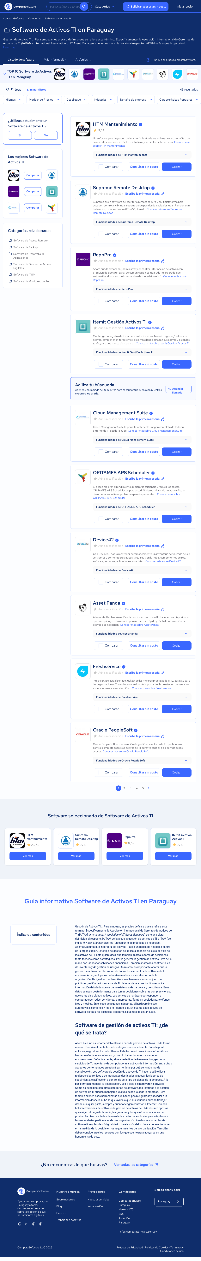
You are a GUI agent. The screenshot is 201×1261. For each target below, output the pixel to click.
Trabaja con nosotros (68, 1220)
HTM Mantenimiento (115, 124)
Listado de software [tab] (21, 60)
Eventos (61, 1213)
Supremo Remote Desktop (121, 188)
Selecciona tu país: (167, 1190)
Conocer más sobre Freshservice (151, 688)
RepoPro (102, 255)
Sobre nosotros (65, 1199)
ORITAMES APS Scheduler (121, 473)
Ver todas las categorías (136, 1164)
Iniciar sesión (185, 6)
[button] (142, 155)
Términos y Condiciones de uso (172, 1249)
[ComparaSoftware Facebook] (33, 1224)
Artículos (83, 60)
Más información (55, 60)
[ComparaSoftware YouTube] (26, 1224)
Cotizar (176, 167)
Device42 (103, 540)
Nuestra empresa (68, 1192)
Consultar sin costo (144, 167)
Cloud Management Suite (120, 413)
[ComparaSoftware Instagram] (40, 1224)
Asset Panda (106, 603)
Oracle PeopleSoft (113, 730)
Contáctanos (127, 1192)
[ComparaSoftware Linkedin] (19, 1224)
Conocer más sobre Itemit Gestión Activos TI (162, 343)
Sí (19, 135)
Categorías (105, 6)
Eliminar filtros (36, 89)
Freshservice (107, 666)
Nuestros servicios (98, 1199)
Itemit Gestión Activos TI (120, 322)
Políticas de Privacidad (130, 1247)
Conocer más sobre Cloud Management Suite (155, 430)
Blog (59, 1206)
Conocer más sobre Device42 (163, 561)
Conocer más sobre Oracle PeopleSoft (126, 751)
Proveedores (96, 1192)
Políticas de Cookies (156, 1247)
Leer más (9, 47)
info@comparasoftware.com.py (133, 1231)
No (46, 135)
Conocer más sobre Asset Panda (139, 624)
